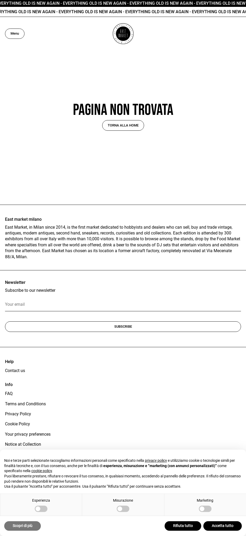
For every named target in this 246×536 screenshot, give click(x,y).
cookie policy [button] (41, 471)
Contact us (15, 370)
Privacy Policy (18, 413)
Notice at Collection (23, 444)
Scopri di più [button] (22, 526)
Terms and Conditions (25, 403)
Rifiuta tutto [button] (183, 526)
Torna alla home (123, 125)
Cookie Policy (17, 423)
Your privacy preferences (28, 434)
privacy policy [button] (156, 460)
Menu (15, 33)
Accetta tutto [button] (222, 526)
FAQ (9, 393)
